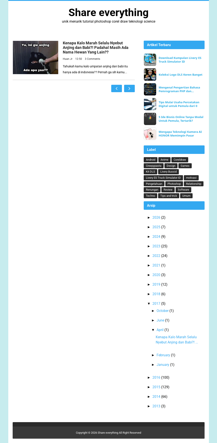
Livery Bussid (168, 171)
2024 (156, 237)
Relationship (193, 183)
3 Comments (92, 58)
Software (183, 189)
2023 (156, 246)
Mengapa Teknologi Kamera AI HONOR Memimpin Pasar (180, 133)
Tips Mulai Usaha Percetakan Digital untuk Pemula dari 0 (179, 104)
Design (171, 165)
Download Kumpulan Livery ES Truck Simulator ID (180, 59)
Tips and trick (168, 195)
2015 (156, 387)
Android (150, 159)
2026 (156, 217)
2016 (156, 377)
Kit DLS (150, 171)
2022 (156, 256)
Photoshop (174, 183)
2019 (156, 284)
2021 (156, 265)
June (161, 320)
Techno (150, 195)
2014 (156, 397)
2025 (156, 227)
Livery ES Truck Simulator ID (163, 177)
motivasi (191, 177)
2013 (156, 406)
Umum (186, 195)
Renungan (152, 189)
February (164, 355)
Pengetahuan (154, 183)
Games (185, 165)
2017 (156, 303)
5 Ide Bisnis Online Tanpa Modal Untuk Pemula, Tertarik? (181, 119)
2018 (156, 294)
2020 (156, 275)
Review (168, 189)
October (163, 311)
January (163, 365)
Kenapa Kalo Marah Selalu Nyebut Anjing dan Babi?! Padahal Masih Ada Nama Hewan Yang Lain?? (95, 47)
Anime (164, 159)
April (160, 330)
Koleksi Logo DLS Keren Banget (180, 75)
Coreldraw (180, 159)
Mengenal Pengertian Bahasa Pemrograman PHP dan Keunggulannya (179, 89)
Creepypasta (153, 165)
